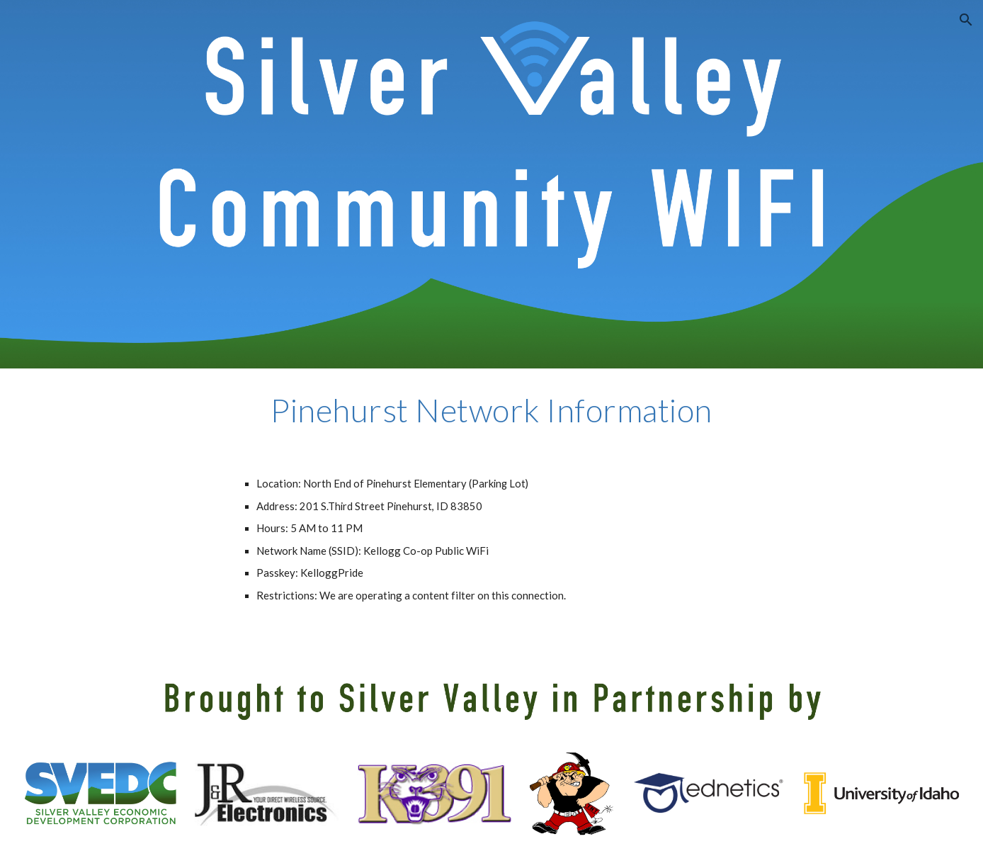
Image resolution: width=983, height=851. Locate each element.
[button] (966, 20)
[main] (491, 410)
